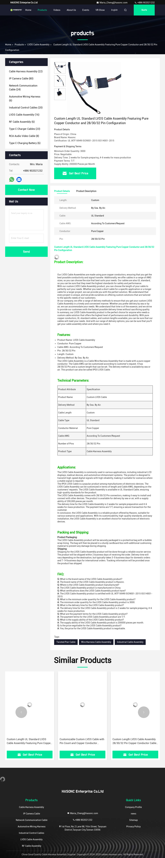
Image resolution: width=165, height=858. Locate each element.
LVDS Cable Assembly (38, 44)
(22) (26, 71)
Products (42, 10)
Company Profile (133, 807)
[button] (21, 712)
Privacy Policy (133, 826)
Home (28, 10)
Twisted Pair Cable (65, 642)
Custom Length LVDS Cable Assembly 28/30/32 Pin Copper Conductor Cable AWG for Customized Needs (134, 741)
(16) (24, 114)
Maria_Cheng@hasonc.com (112, 2)
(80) (21, 78)
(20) (26, 107)
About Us (71, 10)
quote (144, 10)
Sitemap (133, 820)
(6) (24, 98)
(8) (24, 136)
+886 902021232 (144, 2)
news (133, 813)
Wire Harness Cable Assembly (96, 642)
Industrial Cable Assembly (130, 642)
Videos (56, 10)
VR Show (100, 10)
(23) (24, 128)
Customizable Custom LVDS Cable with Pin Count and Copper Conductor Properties (82, 741)
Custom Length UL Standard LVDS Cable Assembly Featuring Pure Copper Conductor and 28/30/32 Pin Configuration (29, 741)
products (19, 44)
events (85, 10)
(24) (23, 87)
